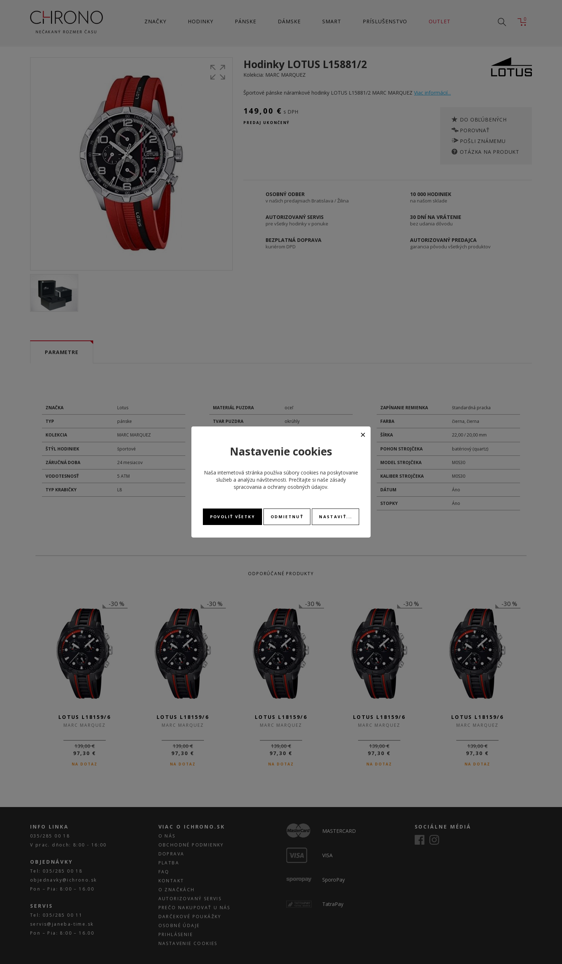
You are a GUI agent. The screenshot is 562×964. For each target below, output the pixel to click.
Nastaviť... (335, 516)
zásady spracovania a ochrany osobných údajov (290, 483)
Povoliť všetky (232, 516)
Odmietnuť (287, 516)
